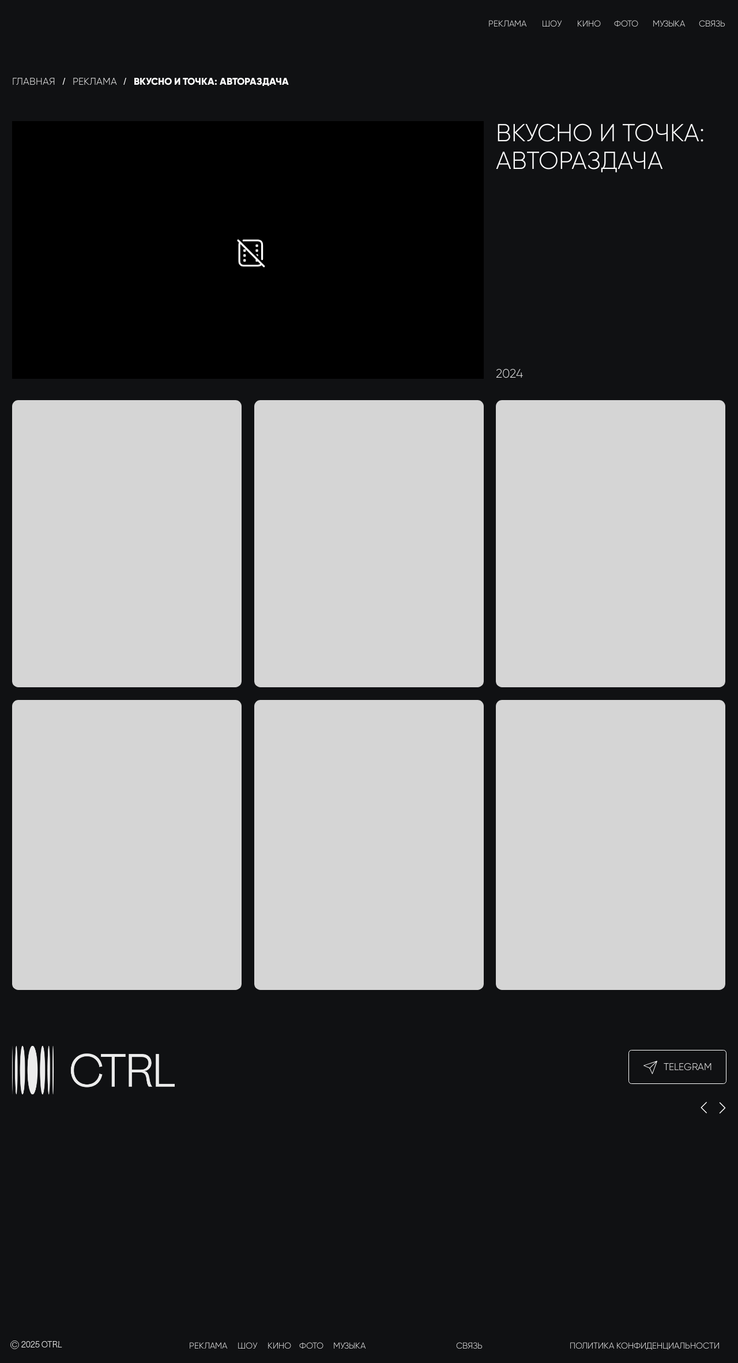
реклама (95, 81)
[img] (22, 23)
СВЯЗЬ (712, 23)
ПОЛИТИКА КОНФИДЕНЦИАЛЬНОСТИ (645, 1346)
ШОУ (552, 23)
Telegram (688, 1066)
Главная (33, 81)
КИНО (589, 23)
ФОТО (626, 23)
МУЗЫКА (669, 23)
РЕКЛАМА (507, 23)
